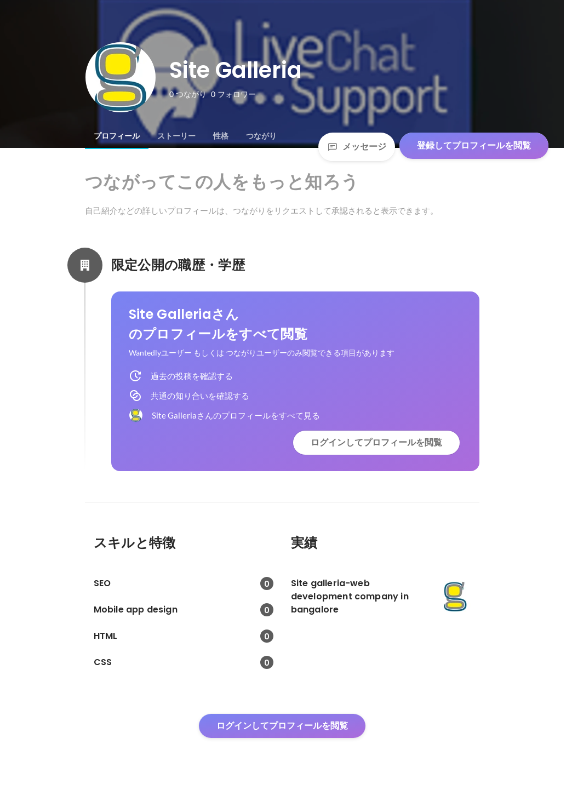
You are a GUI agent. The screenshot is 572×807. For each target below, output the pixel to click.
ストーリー (176, 135)
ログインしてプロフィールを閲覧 (376, 442)
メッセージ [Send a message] (356, 146)
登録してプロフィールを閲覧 (474, 145)
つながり (261, 135)
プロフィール (117, 135)
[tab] (116, 136)
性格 (220, 135)
